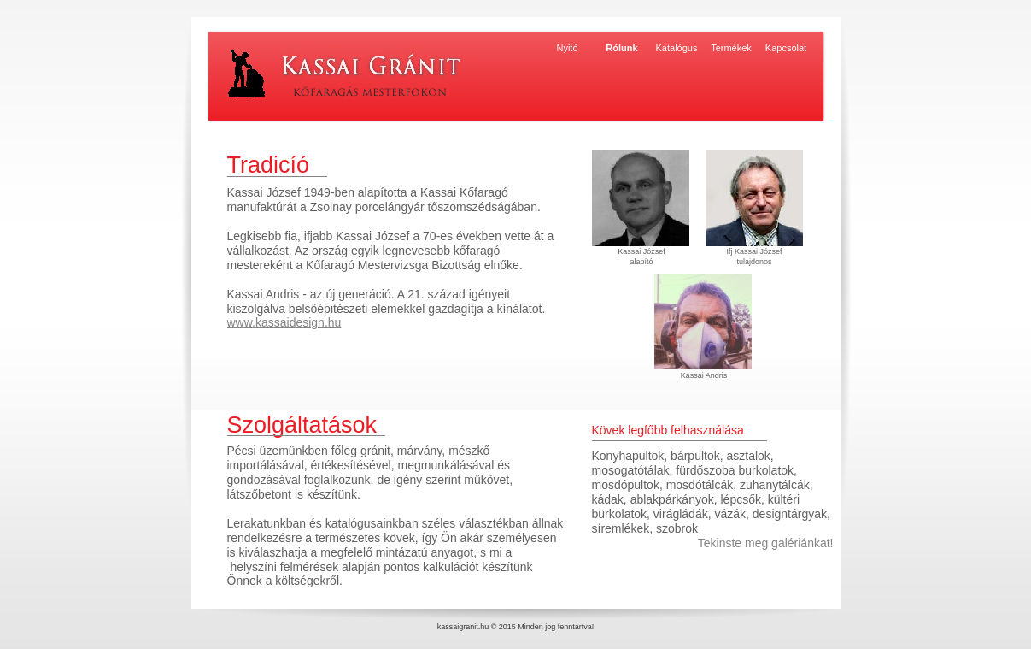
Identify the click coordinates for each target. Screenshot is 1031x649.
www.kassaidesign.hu (284, 322)
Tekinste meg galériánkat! (766, 543)
